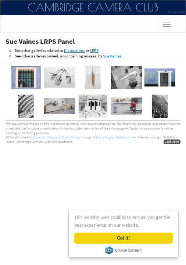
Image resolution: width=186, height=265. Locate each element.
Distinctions (74, 50)
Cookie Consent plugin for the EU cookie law (123, 250)
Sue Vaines (112, 56)
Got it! (123, 238)
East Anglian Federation (114, 137)
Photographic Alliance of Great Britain (53, 137)
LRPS (94, 50)
